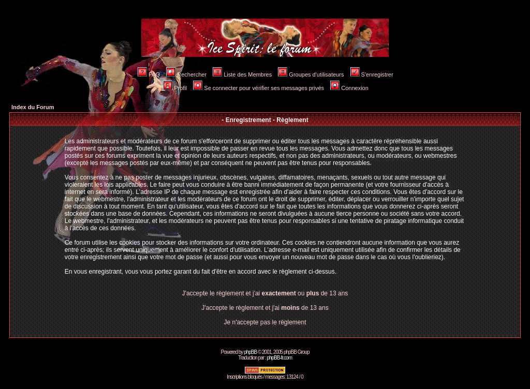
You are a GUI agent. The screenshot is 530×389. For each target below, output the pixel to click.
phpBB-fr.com (279, 358)
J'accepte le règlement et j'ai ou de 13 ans (265, 293)
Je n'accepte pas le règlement (265, 322)
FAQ (149, 74)
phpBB (250, 352)
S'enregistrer (371, 74)
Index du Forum (32, 107)
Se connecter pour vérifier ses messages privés (258, 88)
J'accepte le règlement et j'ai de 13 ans (264, 307)
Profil (175, 88)
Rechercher (186, 74)
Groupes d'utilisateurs (311, 74)
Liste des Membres (242, 74)
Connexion (349, 88)
